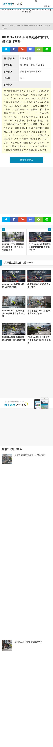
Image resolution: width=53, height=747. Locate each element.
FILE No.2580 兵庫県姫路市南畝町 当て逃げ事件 (13, 338)
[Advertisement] (26, 190)
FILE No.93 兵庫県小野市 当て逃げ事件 (13, 285)
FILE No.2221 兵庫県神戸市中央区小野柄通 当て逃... (13, 313)
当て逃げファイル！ (12, 4)
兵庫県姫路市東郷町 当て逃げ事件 (39, 285)
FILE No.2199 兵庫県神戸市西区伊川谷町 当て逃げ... (39, 340)
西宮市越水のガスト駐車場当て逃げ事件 (38, 312)
